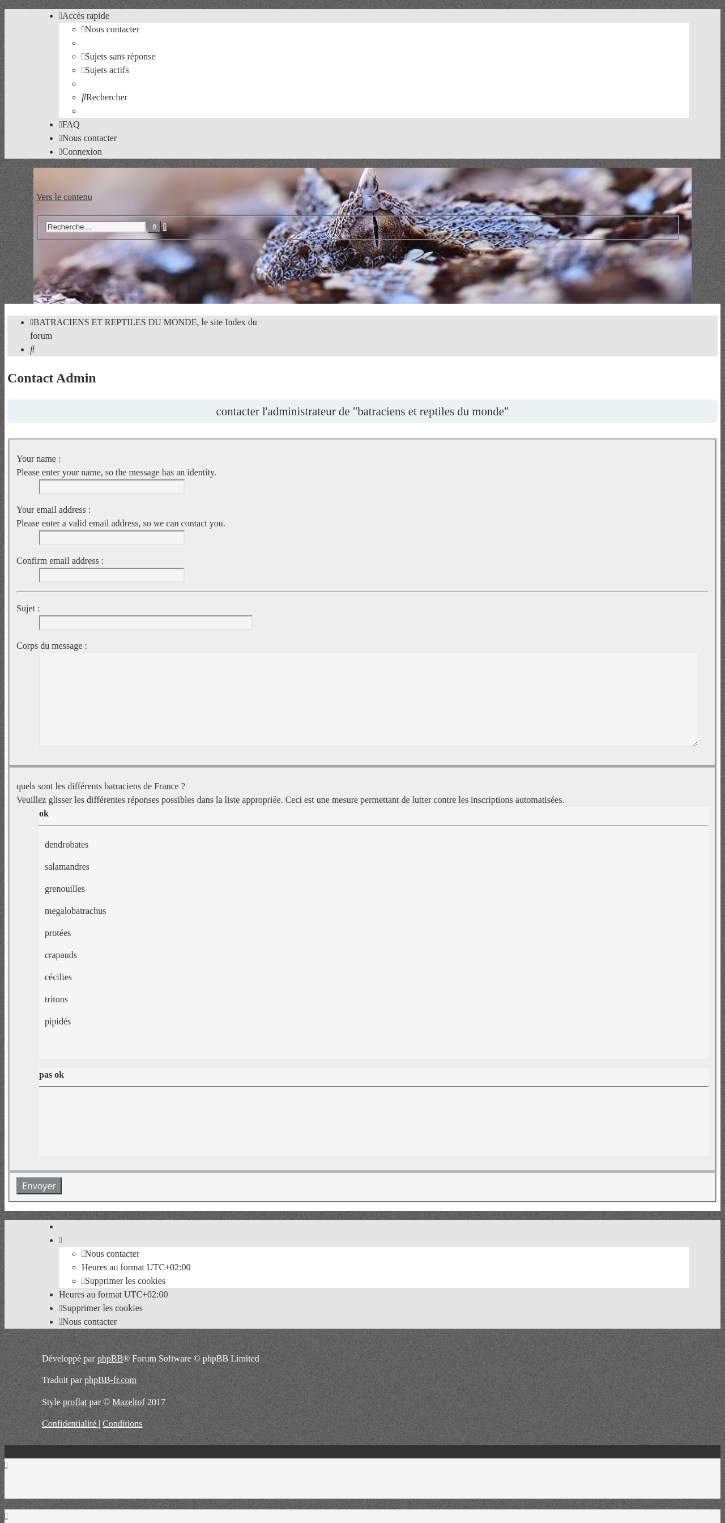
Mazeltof (128, 1402)
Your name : (38, 458)
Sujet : (28, 608)
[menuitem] (110, 29)
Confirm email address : (60, 560)
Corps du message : (51, 645)
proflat (75, 1402)
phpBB (110, 1358)
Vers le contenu (64, 197)
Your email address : (53, 509)
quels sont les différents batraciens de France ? (100, 786)
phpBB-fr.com (110, 1380)
